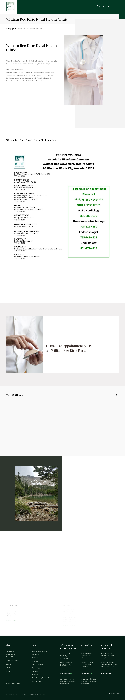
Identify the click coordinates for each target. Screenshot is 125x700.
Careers (8, 667)
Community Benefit (12, 660)
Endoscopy (35, 661)
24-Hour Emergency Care (40, 651)
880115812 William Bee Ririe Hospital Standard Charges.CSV (67, 681)
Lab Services (36, 671)
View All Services (37, 681)
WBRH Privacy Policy (13, 683)
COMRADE (116, 694)
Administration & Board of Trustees (12, 656)
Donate (8, 664)
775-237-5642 (85, 658)
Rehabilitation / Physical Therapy (42, 678)
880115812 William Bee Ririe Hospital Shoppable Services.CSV (88, 681)
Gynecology (36, 668)
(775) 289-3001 (105, 6)
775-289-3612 (64, 658)
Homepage (10, 29)
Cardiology (35, 654)
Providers (9, 671)
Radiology (35, 674)
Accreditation (10, 651)
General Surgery (37, 664)
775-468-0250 (105, 658)
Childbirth (35, 658)
